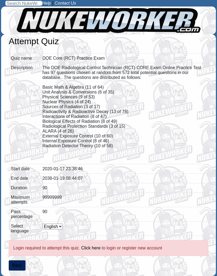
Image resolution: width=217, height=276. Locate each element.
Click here (90, 248)
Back (17, 265)
